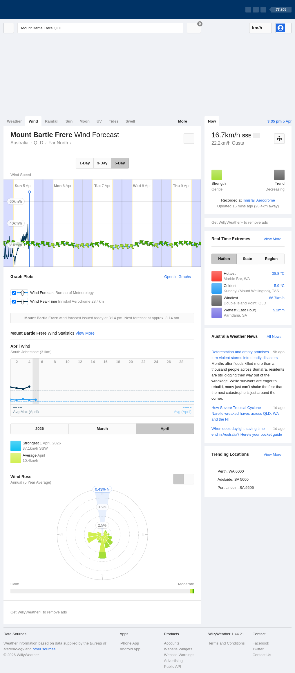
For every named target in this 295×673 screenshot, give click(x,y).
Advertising (173, 660)
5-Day (120, 163)
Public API (172, 666)
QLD (38, 142)
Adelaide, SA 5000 (233, 479)
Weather (14, 121)
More (182, 121)
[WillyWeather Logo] (30, 9)
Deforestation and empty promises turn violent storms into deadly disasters (248, 375)
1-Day (84, 163)
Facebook (260, 643)
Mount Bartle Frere (74, 142)
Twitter (257, 649)
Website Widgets (178, 649)
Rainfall (52, 121)
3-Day (102, 163)
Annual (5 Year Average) (30, 482)
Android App (130, 649)
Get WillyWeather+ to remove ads (239, 222)
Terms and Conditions (226, 643)
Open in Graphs (177, 276)
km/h (257, 27)
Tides (114, 121)
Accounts (171, 643)
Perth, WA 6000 (231, 471)
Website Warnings (179, 655)
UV (99, 121)
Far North (58, 142)
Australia (19, 142)
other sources (43, 649)
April (165, 428)
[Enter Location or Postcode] (100, 28)
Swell (130, 121)
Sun (69, 121)
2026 (39, 428)
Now (212, 121)
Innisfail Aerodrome (259, 200)
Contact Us (261, 655)
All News (274, 336)
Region (271, 258)
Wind (33, 121)
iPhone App (129, 643)
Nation (224, 258)
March (102, 428)
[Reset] (168, 28)
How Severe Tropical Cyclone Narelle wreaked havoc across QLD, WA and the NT (248, 413)
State (247, 258)
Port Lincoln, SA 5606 (236, 487)
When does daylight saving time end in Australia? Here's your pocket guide (248, 431)
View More (272, 239)
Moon (84, 121)
